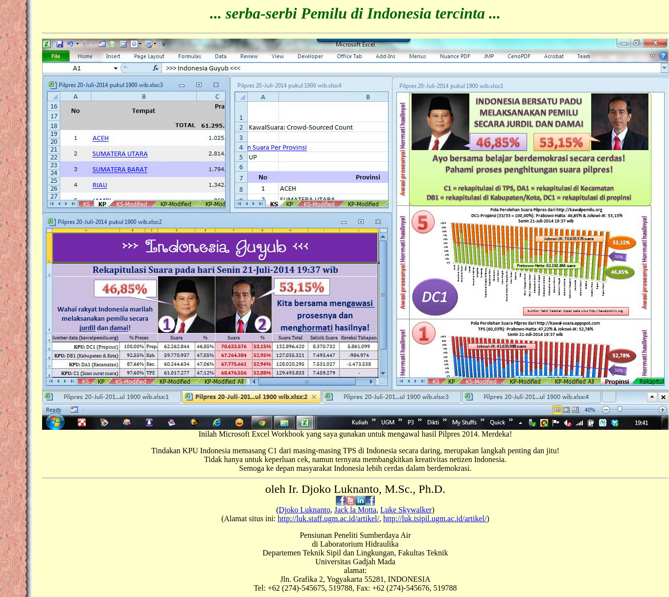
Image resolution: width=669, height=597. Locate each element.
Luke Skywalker (406, 510)
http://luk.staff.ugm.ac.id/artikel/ (328, 518)
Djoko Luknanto (304, 510)
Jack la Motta (355, 510)
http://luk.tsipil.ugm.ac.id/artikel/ (435, 518)
